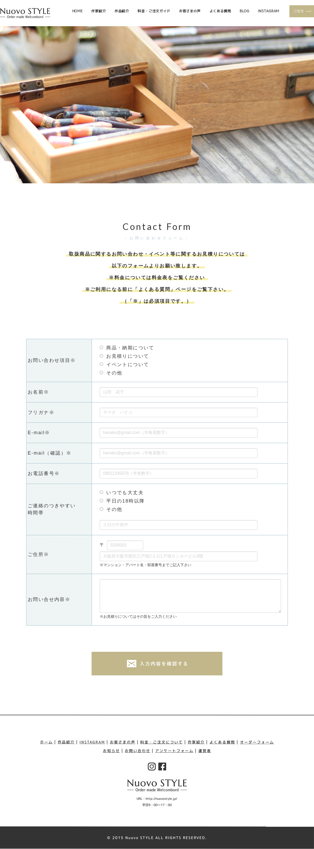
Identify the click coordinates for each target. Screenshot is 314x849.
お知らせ (111, 750)
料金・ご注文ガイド (154, 11)
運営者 (205, 750)
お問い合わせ (137, 750)
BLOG (244, 11)
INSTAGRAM (268, 11)
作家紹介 (98, 11)
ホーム (45, 742)
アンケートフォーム (174, 750)
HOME (77, 11)
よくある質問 (220, 11)
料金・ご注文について (161, 742)
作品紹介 (122, 11)
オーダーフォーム (257, 742)
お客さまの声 (190, 11)
